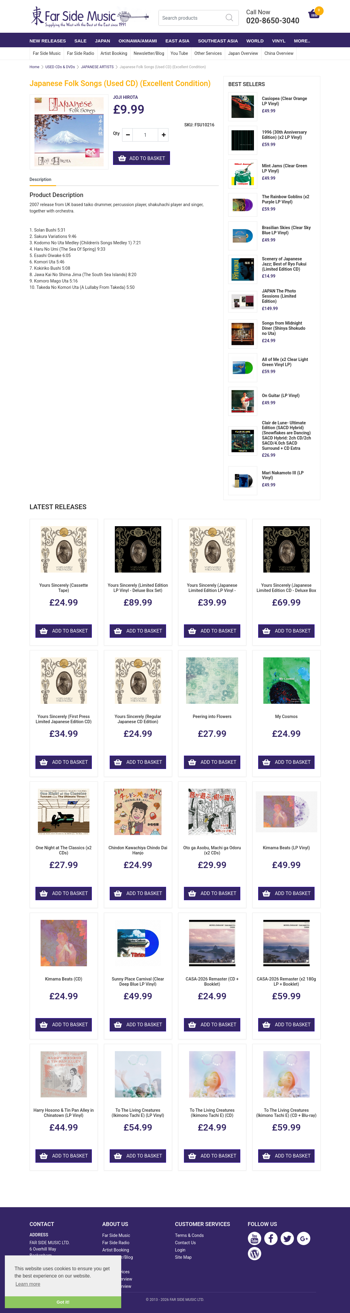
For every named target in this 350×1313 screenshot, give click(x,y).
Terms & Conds (189, 1235)
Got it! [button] (63, 1302)
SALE (81, 40)
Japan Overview (243, 53)
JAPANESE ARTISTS (97, 67)
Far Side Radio (80, 53)
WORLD (255, 40)
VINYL (278, 40)
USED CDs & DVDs (60, 67)
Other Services (208, 53)
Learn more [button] (27, 1284)
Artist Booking (114, 53)
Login (180, 1250)
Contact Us (185, 1242)
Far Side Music (47, 53)
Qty (115, 133)
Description (41, 179)
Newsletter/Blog (149, 53)
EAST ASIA (177, 40)
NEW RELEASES (48, 40)
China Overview (279, 53)
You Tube (179, 53)
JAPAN (102, 40)
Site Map (183, 1257)
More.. (302, 40)
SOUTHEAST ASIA (218, 40)
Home (34, 67)
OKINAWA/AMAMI (137, 40)
